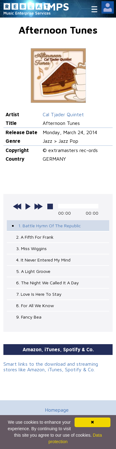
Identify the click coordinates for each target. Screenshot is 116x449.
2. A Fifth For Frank (35, 237)
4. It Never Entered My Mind (43, 259)
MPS (58, 6)
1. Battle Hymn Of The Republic (49, 225)
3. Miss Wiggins (31, 248)
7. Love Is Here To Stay (39, 294)
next (38, 206)
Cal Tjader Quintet (63, 114)
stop (50, 206)
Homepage (57, 410)
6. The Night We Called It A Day (47, 282)
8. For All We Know (35, 305)
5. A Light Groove (33, 271)
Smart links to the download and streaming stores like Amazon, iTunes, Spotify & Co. (50, 366)
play (28, 206)
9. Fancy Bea (28, 316)
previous (17, 206)
